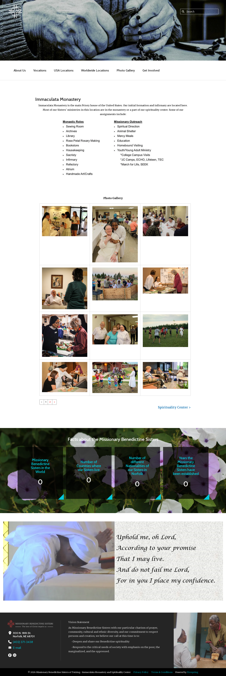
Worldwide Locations (95, 70)
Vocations (39, 70)
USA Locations (64, 70)
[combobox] (199, 11)
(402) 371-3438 (22, 642)
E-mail (17, 647)
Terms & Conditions (161, 672)
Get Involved (150, 70)
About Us (20, 70)
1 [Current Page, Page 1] (45, 401)
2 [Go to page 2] (50, 401)
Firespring (192, 672)
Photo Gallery (126, 70)
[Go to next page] (54, 402)
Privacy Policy (140, 672)
